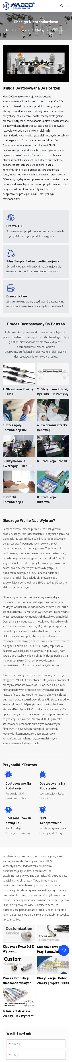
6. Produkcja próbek (52, 461)
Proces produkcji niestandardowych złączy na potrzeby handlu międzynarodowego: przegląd (18, 980)
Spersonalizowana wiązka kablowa (18, 820)
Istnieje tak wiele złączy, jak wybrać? (18, 1013)
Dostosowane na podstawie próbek (18, 786)
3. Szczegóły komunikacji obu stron (15, 427)
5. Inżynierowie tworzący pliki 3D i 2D (17, 463)
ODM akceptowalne (50, 820)
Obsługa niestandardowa (50, 30)
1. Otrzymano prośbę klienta (18, 391)
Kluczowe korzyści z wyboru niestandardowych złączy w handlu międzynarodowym (18, 949)
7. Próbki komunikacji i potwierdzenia (13, 499)
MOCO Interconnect (18, 30)
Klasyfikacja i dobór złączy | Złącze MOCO (53, 980)
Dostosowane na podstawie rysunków (52, 786)
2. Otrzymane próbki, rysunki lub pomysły (52, 391)
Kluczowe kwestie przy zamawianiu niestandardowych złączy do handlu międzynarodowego (51, 949)
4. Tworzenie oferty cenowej (52, 427)
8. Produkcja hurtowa (46, 499)
